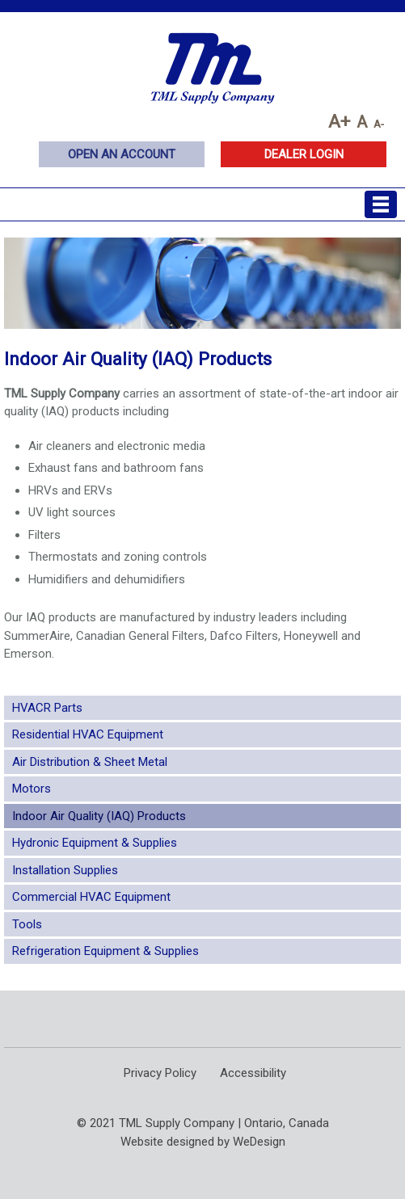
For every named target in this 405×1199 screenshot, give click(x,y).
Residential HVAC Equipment (87, 734)
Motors (31, 788)
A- (378, 123)
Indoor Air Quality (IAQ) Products (99, 816)
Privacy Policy (160, 1073)
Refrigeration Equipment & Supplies (105, 951)
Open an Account (121, 154)
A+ (339, 121)
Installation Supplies (65, 870)
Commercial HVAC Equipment (91, 897)
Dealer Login (304, 154)
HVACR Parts (47, 707)
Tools (27, 924)
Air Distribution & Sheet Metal (89, 762)
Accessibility (253, 1073)
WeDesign (259, 1141)
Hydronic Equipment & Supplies (94, 842)
